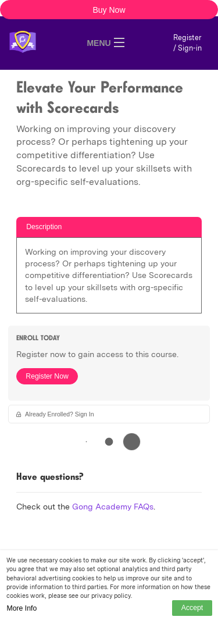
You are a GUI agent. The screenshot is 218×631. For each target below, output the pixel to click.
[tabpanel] (109, 279)
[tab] (109, 227)
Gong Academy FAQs (112, 506)
